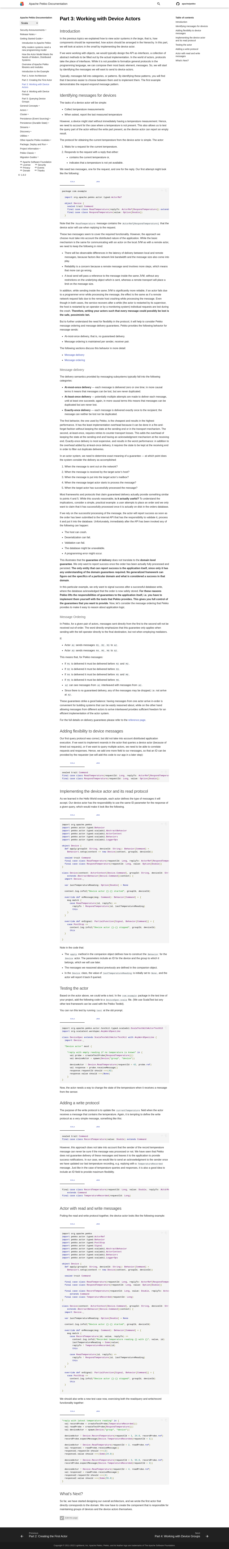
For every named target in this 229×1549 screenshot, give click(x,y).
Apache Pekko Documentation (36, 17)
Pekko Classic (27, 153)
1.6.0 (22, 175)
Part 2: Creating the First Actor (37, 80)
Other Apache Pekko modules (34, 140)
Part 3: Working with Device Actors (35, 85)
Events (39, 167)
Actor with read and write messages (188, 54)
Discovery (25, 131)
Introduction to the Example (35, 71)
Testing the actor (184, 45)
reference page (136, 720)
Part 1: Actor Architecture (34, 75)
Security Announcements (32, 30)
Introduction (181, 22)
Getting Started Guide (31, 38)
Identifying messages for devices (192, 26)
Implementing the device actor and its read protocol (190, 39)
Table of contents (185, 17)
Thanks (40, 170)
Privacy (25, 167)
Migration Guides (28, 157)
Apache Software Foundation (36, 162)
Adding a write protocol (187, 49)
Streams (24, 127)
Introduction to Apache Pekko (36, 43)
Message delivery (74, 355)
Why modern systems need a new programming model (36, 48)
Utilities (23, 136)
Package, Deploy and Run (33, 144)
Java (98, 181)
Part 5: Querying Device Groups (34, 100)
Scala (72, 181)
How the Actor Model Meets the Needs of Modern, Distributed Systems (37, 57)
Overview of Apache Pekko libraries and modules (35, 65)
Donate (25, 170)
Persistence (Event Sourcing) (34, 118)
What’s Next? (182, 60)
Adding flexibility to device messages (188, 32)
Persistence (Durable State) (33, 123)
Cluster (23, 114)
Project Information (29, 148)
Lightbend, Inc (81, 1545)
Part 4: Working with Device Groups (35, 93)
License (25, 165)
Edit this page (71, 1518)
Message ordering (75, 360)
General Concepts (29, 106)
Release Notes (27, 34)
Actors (23, 110)
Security (40, 165)
